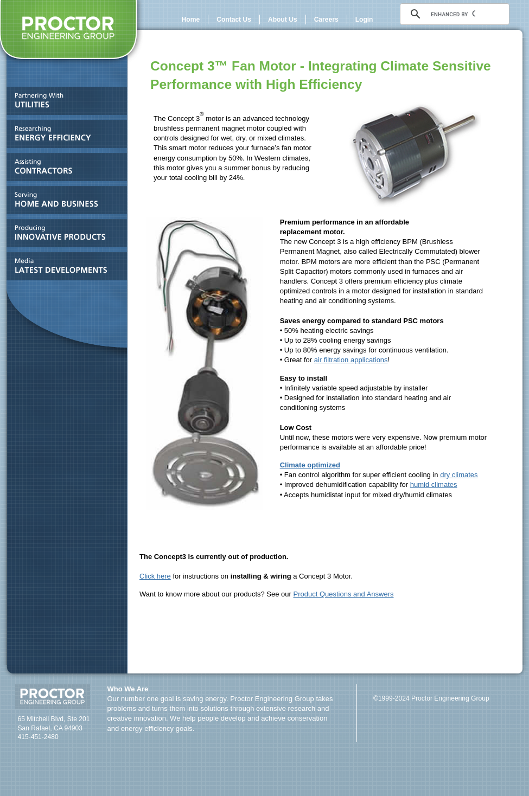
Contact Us (233, 19)
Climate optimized (310, 465)
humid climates (433, 484)
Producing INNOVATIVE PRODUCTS (64, 235)
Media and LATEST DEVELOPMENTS (64, 268)
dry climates (458, 475)
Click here (155, 576)
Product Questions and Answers (344, 594)
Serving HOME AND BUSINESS (64, 202)
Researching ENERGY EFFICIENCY (64, 136)
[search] (453, 14)
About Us (282, 19)
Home (191, 19)
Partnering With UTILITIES (64, 103)
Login (364, 19)
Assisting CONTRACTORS (64, 169)
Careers (326, 19)
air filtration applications (351, 360)
